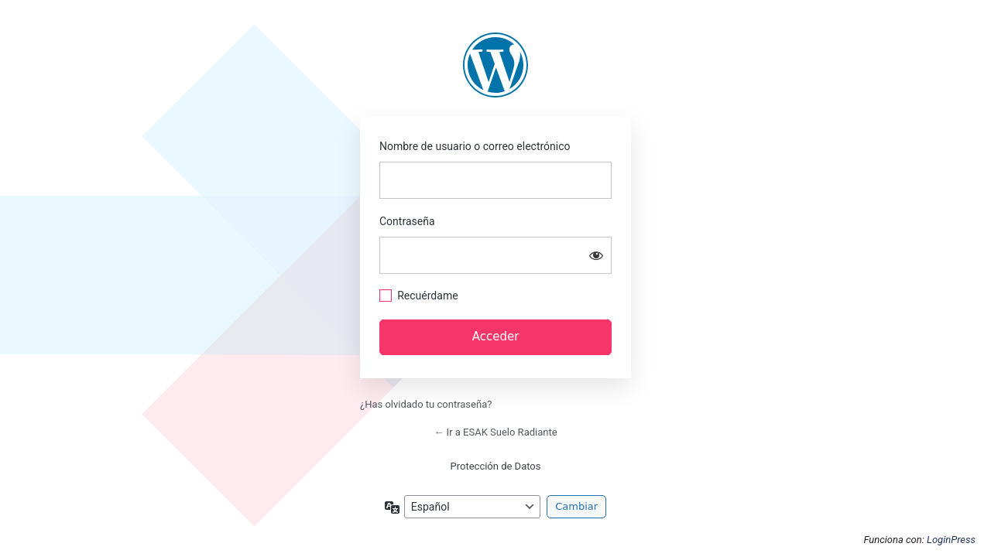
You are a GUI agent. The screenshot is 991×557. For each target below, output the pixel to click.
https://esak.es (495, 64)
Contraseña (407, 221)
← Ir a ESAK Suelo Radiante (495, 432)
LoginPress (951, 539)
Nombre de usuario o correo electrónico (475, 146)
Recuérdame (427, 295)
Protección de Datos (496, 466)
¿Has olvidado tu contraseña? (426, 404)
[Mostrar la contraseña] (596, 255)
